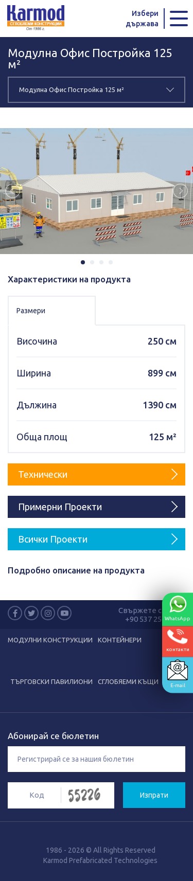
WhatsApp (177, 608)
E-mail (177, 674)
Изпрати (154, 795)
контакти (177, 640)
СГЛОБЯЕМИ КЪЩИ (128, 681)
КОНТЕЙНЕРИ (120, 639)
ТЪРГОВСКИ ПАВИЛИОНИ (51, 681)
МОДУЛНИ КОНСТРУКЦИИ (50, 639)
